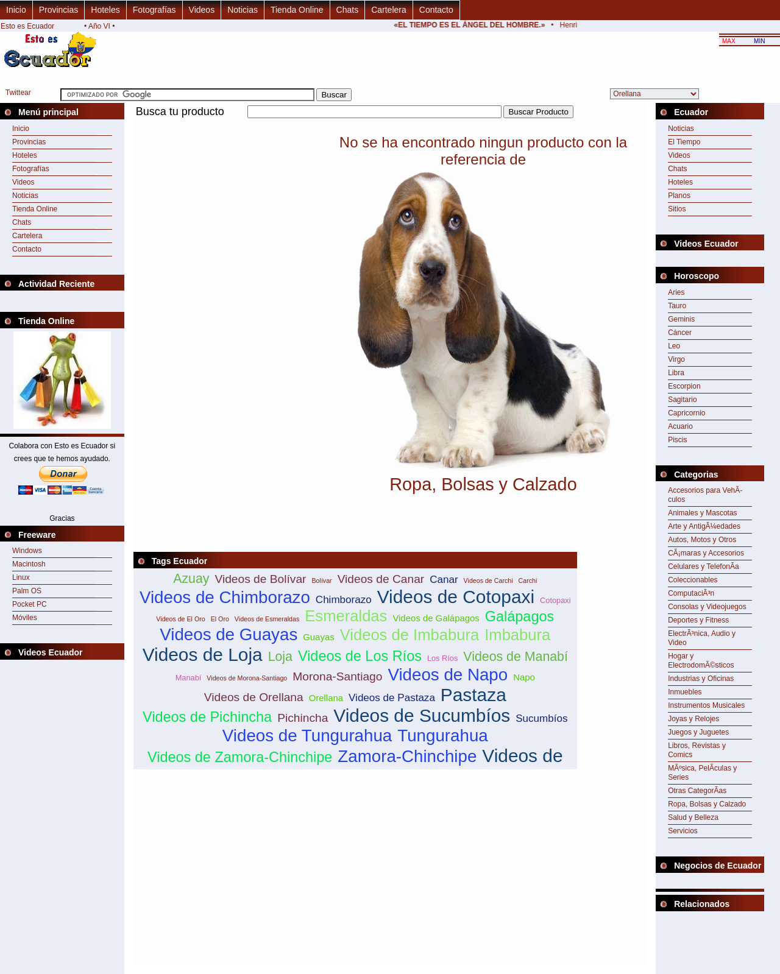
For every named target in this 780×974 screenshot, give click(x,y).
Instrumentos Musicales (706, 705)
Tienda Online (297, 10)
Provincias (59, 10)
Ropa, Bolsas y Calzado (707, 804)
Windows (27, 550)
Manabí (189, 677)
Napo (524, 677)
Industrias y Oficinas (701, 678)
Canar (444, 579)
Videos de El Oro (180, 619)
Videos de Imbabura (410, 634)
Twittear (18, 92)
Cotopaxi (555, 600)
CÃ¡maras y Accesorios (706, 553)
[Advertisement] (355, 125)
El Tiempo (684, 142)
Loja (280, 656)
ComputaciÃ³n (691, 593)
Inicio (16, 10)
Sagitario (682, 399)
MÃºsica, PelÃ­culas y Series (702, 773)
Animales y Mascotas (702, 513)
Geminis (681, 319)
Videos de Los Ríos (360, 656)
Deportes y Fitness (698, 620)
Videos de (522, 756)
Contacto (436, 10)
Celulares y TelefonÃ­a (703, 566)
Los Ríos (442, 658)
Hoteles (105, 10)
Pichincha (302, 717)
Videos (202, 10)
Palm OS (26, 591)
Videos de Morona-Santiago (247, 678)
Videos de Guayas (228, 634)
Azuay (191, 578)
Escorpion (684, 386)
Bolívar (321, 580)
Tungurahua (442, 735)
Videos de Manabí (515, 656)
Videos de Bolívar (260, 579)
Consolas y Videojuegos (707, 606)
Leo (674, 346)
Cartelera (388, 10)
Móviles (24, 617)
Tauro (677, 306)
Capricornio (686, 413)
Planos (679, 195)
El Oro (220, 619)
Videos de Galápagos (435, 618)
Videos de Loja (203, 654)
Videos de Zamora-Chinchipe (239, 757)
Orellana (326, 698)
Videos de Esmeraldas (267, 619)
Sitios (677, 209)
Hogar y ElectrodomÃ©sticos (701, 660)
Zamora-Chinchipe (407, 756)
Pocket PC (29, 604)
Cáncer (680, 332)
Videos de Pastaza (392, 698)
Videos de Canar (381, 579)
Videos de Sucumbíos (421, 715)
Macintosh (29, 564)
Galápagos (519, 616)
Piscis (677, 440)
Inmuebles (684, 692)
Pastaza (473, 695)
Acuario (680, 426)
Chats (347, 10)
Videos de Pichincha (207, 717)
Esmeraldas (346, 615)
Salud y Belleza (693, 817)
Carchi (528, 580)
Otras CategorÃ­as (697, 790)
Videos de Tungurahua (307, 735)
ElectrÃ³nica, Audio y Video (702, 638)
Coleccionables (692, 580)
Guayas (318, 637)
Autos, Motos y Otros (702, 539)
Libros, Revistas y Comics (697, 750)
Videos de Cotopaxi (455, 597)
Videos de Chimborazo (225, 597)
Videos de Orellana (253, 697)
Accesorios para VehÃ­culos (705, 495)
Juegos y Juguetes (698, 732)
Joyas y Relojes (693, 719)
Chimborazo (344, 599)
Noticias (242, 10)
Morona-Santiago (337, 676)
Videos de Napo (448, 674)
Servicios (683, 831)
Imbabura (517, 634)
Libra (676, 373)
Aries (676, 292)
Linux (21, 577)
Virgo (676, 359)
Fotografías (154, 10)
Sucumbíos (541, 718)
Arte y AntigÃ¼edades (704, 526)
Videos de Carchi (488, 580)
